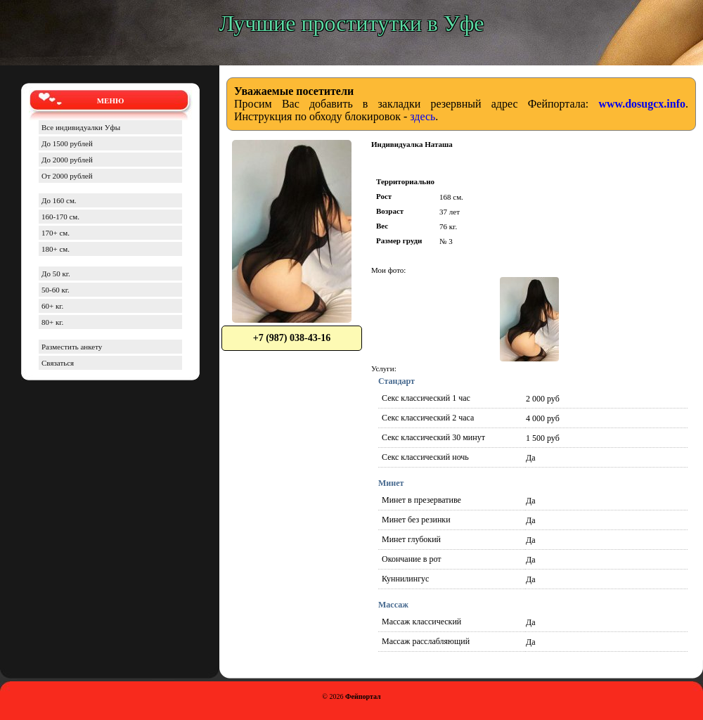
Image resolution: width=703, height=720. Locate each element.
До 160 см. (59, 200)
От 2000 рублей (67, 176)
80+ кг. (52, 322)
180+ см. (55, 249)
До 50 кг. (55, 273)
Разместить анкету (71, 346)
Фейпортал (363, 696)
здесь (422, 116)
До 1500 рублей (67, 143)
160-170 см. (60, 216)
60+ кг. (52, 306)
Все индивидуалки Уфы (80, 127)
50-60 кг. (55, 289)
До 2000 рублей (67, 159)
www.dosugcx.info (641, 104)
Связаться (57, 363)
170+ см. (55, 233)
